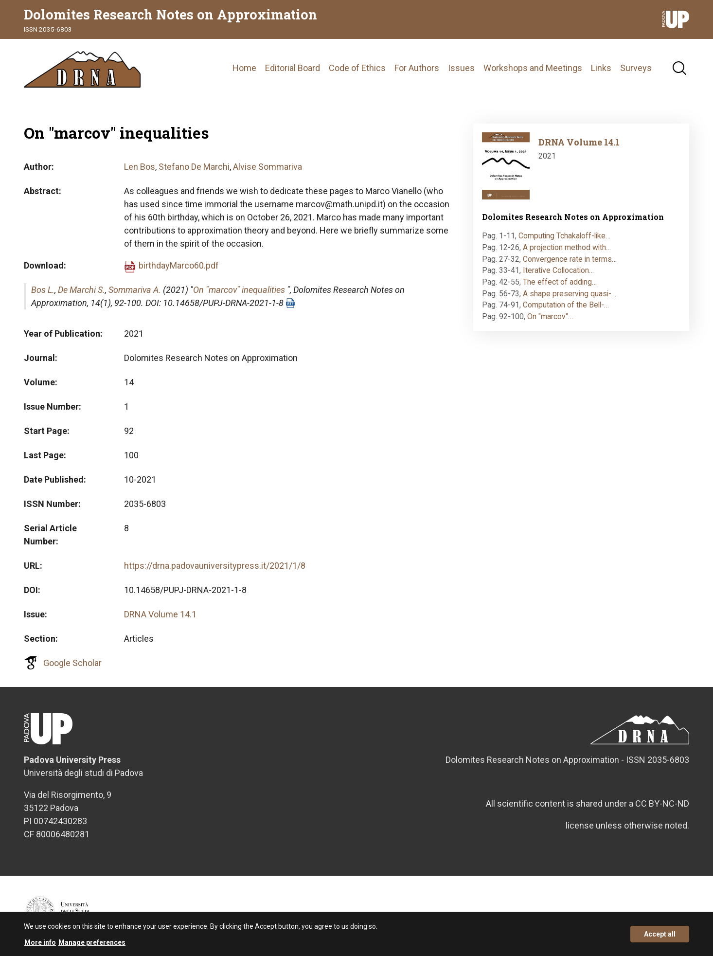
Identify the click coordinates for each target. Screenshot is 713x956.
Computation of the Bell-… (566, 304)
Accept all (660, 937)
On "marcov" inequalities (239, 290)
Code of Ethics (357, 68)
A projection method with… (567, 247)
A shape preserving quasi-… (569, 293)
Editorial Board (292, 68)
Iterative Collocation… (558, 270)
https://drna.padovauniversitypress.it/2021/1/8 (214, 565)
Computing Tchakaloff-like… (564, 235)
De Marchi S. (81, 290)
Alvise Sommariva (267, 167)
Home (244, 68)
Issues (461, 68)
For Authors (416, 68)
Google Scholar (72, 663)
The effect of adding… (560, 282)
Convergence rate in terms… (570, 259)
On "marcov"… (550, 316)
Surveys (636, 68)
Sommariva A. (134, 290)
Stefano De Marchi (194, 167)
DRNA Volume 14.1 (160, 614)
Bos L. (42, 290)
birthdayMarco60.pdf (179, 265)
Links (601, 68)
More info (40, 946)
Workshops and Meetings (532, 68)
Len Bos (139, 167)
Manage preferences (91, 946)
